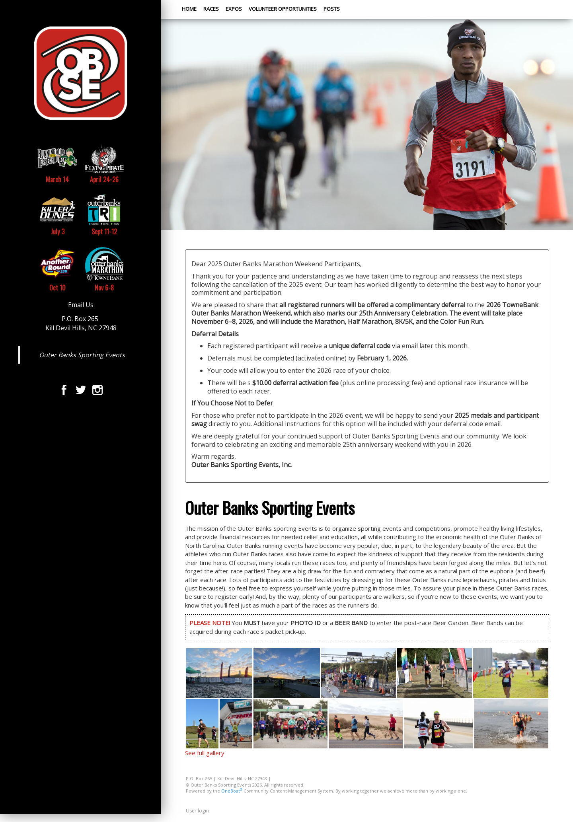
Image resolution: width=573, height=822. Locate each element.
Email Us (81, 304)
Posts (332, 8)
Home (189, 8)
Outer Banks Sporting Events (82, 355)
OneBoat (231, 791)
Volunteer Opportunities (283, 8)
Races (211, 8)
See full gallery (204, 753)
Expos (234, 8)
